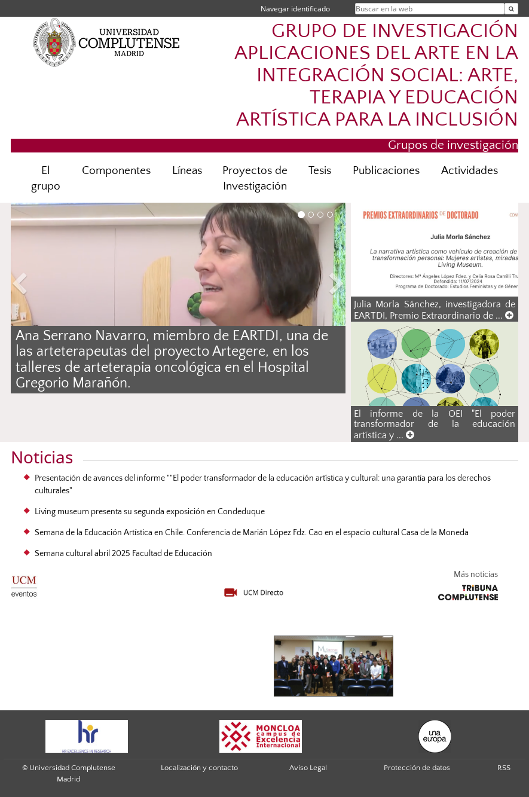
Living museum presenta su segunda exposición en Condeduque (150, 512)
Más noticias (476, 574)
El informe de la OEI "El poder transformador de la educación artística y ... (434, 424)
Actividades (469, 170)
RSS (503, 768)
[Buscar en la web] (511, 8)
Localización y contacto (199, 768)
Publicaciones (386, 170)
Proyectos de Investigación (255, 178)
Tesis (319, 170)
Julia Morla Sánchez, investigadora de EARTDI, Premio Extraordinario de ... (434, 310)
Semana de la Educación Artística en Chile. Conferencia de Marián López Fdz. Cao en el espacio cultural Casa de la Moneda (252, 533)
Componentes (116, 170)
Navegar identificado (295, 9)
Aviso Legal (308, 768)
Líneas (187, 170)
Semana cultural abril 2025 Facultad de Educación (123, 553)
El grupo (45, 178)
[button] (36, 285)
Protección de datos (417, 768)
